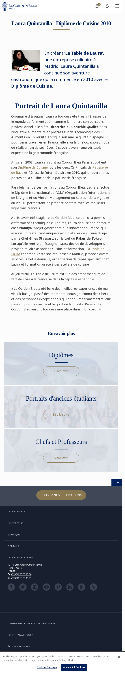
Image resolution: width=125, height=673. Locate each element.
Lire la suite (61, 414)
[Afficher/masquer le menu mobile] (117, 6)
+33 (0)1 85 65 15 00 (21, 574)
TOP (117, 482)
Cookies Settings (47, 667)
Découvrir (61, 371)
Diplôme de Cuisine (33, 167)
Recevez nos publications (61, 495)
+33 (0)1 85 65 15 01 (21, 578)
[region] (62, 662)
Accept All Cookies (74, 667)
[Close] (119, 657)
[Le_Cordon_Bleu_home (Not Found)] (20, 6)
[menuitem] (97, 6)
